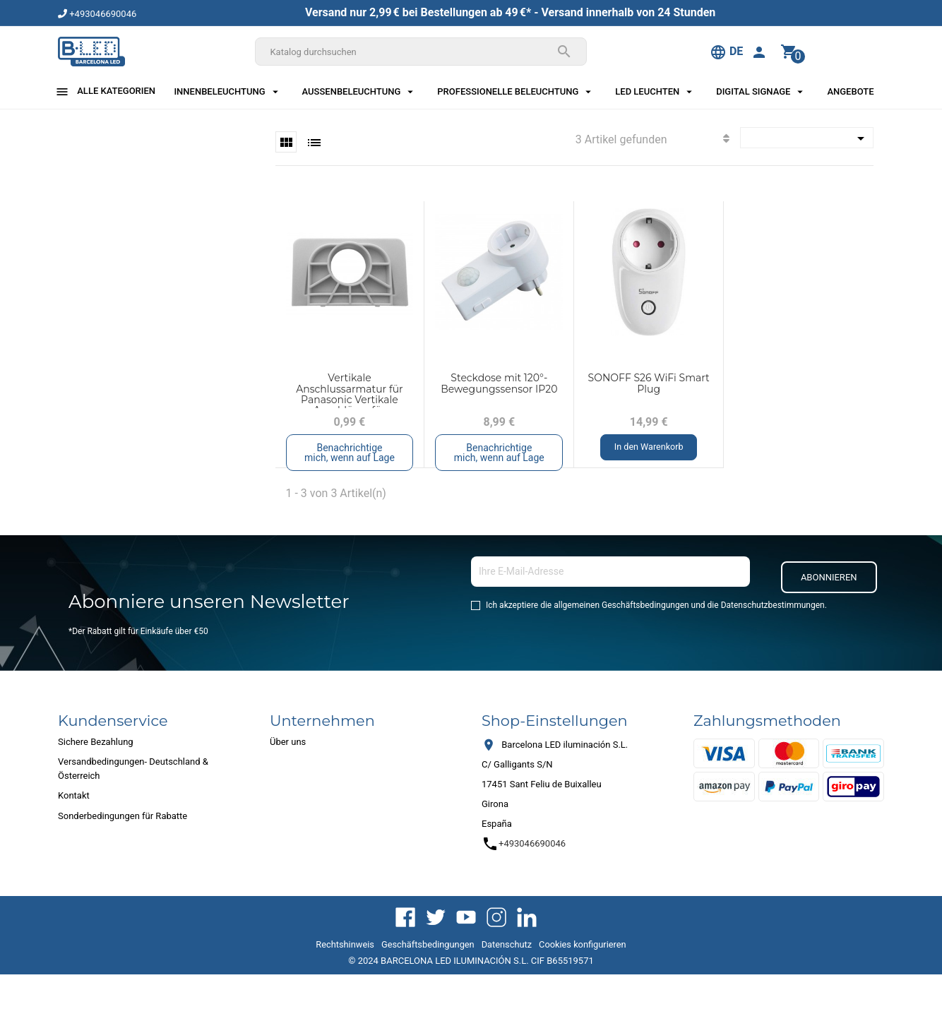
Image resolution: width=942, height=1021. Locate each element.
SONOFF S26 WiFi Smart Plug (649, 383)
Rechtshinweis (345, 944)
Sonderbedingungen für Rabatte (122, 816)
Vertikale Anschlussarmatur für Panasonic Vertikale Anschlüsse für (349, 394)
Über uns (288, 741)
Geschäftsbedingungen (428, 944)
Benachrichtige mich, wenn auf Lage (349, 452)
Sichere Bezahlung (95, 741)
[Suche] (421, 51)
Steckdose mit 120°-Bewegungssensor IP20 (499, 383)
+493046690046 (97, 13)
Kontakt (74, 795)
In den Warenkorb (648, 447)
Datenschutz (507, 944)
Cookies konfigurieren (582, 944)
